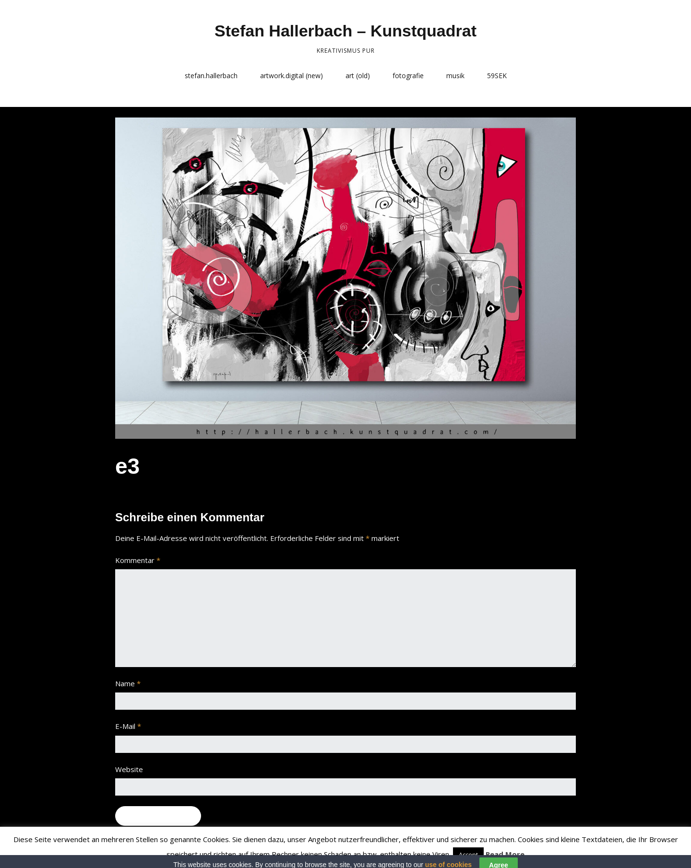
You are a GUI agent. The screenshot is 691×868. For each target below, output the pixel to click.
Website (129, 769)
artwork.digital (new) (291, 75)
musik (455, 75)
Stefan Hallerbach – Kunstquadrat (345, 31)
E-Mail (128, 726)
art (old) (358, 75)
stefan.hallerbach (211, 75)
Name (128, 683)
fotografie (408, 75)
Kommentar (137, 560)
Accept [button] (468, 854)
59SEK (497, 75)
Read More (505, 854)
